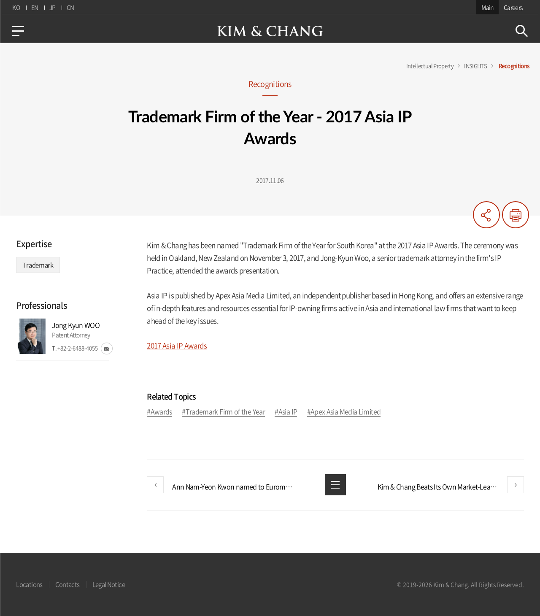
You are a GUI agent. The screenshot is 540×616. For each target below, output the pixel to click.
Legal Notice (108, 584)
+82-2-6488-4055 (77, 348)
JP (52, 7)
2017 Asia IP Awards (177, 345)
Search (523, 31)
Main (489, 7)
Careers (514, 7)
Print (515, 214)
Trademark (37, 265)
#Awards (159, 412)
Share (486, 214)
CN (70, 7)
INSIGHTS (475, 65)
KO (15, 7)
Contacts (67, 584)
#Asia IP (286, 412)
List (335, 484)
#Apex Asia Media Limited (344, 412)
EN (33, 7)
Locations (29, 584)
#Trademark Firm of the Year (223, 412)
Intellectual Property (430, 65)
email (107, 348)
